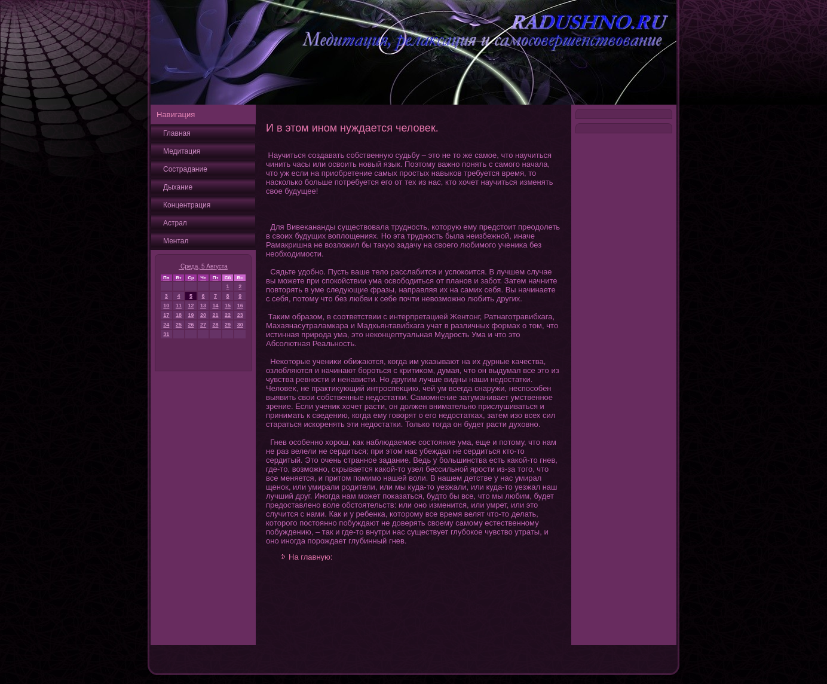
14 (215, 306)
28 (215, 325)
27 (203, 325)
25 (179, 325)
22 (228, 315)
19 (191, 315)
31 (166, 334)
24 (166, 325)
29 (228, 325)
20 (203, 315)
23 (240, 315)
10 (166, 306)
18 (179, 315)
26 (191, 325)
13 (203, 306)
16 (240, 306)
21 (215, 315)
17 (166, 315)
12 (191, 306)
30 (240, 325)
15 (228, 306)
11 (179, 306)
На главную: (310, 556)
